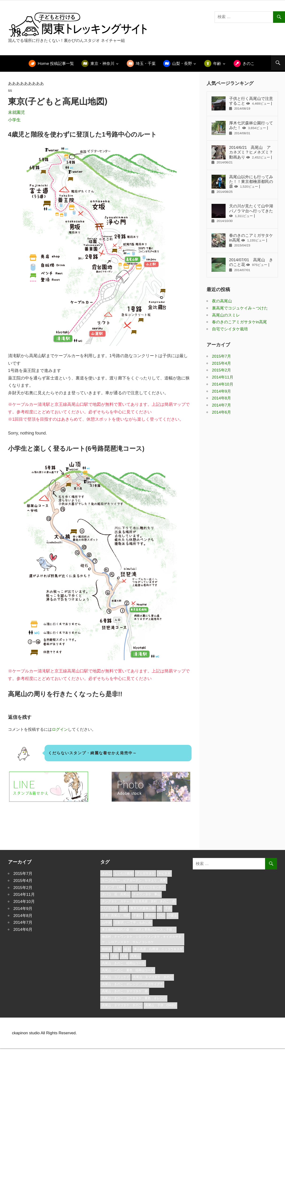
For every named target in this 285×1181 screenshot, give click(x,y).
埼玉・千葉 (146, 63)
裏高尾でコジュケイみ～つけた (240, 308)
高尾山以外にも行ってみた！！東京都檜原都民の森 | (242, 184)
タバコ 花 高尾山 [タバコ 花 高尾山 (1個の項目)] (115, 894)
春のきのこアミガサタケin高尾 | (242, 240)
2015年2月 (221, 370)
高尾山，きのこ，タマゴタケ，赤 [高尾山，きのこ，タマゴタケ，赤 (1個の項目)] (125, 991)
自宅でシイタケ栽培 (230, 329)
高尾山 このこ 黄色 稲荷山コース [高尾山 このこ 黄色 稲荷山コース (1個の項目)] (128, 970)
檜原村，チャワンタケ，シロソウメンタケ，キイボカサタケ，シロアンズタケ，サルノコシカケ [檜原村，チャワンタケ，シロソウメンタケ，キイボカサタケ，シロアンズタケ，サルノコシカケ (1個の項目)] (141, 939)
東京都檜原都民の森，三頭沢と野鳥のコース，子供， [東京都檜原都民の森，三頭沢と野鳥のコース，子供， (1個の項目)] (138, 929)
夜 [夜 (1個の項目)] (159, 908)
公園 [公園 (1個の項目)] (124, 908)
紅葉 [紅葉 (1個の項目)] (118, 949)
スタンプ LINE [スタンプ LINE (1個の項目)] (113, 887)
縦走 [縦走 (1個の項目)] (127, 949)
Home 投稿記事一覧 (56, 63)
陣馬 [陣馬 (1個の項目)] (105, 956)
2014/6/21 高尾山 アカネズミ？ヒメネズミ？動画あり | (242, 154)
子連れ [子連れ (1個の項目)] (137, 915)
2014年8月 (221, 398)
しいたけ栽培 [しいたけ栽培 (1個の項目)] (124, 873)
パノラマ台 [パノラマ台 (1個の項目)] (109, 908)
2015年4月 (221, 363)
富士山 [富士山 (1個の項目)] (150, 915)
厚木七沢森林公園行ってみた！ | (242, 128)
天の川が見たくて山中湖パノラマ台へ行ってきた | (242, 213)
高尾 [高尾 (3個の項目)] (124, 956)
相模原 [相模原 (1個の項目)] (106, 949)
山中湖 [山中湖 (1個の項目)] (106, 922)
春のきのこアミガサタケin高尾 (239, 322)
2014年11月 (222, 377)
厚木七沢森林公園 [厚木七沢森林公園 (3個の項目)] (142, 908)
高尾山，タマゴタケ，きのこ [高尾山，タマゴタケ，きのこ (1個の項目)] (122, 1005)
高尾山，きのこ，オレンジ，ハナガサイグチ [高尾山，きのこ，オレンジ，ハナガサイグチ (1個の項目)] (132, 984)
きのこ (248, 63)
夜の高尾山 (222, 301)
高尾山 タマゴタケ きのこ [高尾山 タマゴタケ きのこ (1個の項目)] (153, 977)
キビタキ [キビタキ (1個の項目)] (164, 873)
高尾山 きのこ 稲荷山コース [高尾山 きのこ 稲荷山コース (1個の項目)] (123, 963)
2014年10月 (222, 384)
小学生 (14, 120)
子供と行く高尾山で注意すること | (242, 103)
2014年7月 (221, 405)
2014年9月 (221, 391)
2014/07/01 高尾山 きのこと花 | (242, 265)
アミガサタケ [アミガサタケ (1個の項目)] (145, 873)
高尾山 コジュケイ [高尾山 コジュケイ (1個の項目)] (115, 977)
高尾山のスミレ (226, 315)
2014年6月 (221, 412)
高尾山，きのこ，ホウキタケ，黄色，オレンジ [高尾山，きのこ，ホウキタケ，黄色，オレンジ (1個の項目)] (134, 998)
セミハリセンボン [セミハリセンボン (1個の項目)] (152, 887)
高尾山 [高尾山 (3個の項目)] (135, 956)
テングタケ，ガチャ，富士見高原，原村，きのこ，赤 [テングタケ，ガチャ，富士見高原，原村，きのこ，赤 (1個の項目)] (138, 901)
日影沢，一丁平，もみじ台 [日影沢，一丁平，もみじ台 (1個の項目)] (133, 922)
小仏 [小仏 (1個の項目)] (161, 915)
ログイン (60, 729)
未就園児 (16, 112)
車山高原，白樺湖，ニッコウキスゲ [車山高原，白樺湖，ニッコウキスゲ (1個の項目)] (158, 949)
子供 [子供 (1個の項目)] (168, 908)
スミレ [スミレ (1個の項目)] (132, 887)
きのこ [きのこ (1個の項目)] (106, 873)
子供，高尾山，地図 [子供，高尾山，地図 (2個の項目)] (115, 915)
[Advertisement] (80, 827)
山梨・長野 (182, 63)
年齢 (217, 63)
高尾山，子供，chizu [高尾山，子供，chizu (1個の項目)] (160, 1005)
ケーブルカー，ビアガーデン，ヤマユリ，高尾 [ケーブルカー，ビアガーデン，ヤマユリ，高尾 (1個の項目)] (134, 880)
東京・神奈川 (102, 63)
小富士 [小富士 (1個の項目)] (172, 915)
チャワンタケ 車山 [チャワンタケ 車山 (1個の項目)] (146, 894)
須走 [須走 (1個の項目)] (115, 956)
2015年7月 (221, 356)
